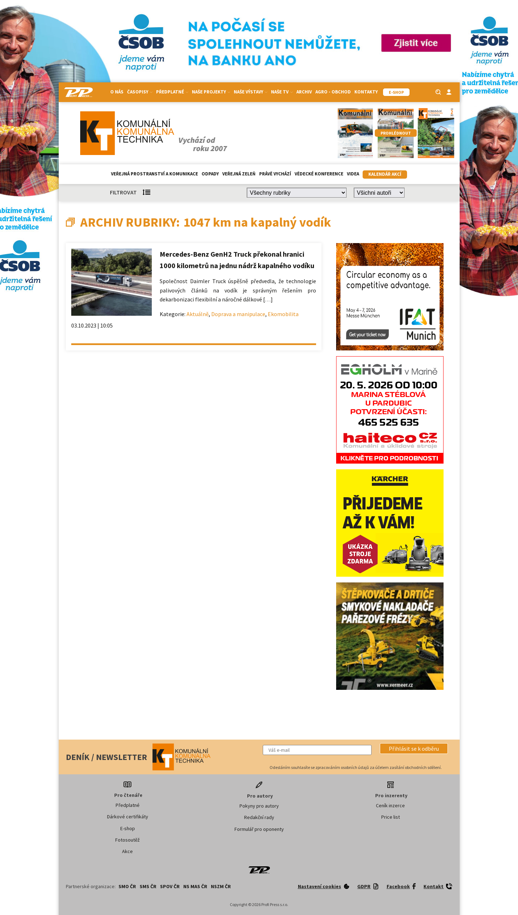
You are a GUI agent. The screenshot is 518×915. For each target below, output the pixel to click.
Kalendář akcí (384, 174)
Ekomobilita (283, 314)
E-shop (127, 828)
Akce (127, 851)
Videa (353, 174)
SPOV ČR (170, 886)
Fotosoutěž (127, 840)
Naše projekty (211, 92)
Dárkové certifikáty (127, 816)
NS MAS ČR (195, 886)
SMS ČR (148, 886)
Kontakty (366, 92)
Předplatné (172, 92)
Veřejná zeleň (239, 174)
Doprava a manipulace (238, 314)
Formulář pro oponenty (259, 829)
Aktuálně (198, 314)
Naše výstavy (250, 92)
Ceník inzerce (390, 805)
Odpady (210, 174)
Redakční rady (259, 817)
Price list (390, 817)
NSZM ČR (221, 886)
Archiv (304, 92)
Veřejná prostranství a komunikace (154, 174)
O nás (117, 92)
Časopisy (140, 92)
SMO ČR (127, 886)
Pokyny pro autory (259, 806)
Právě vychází (275, 174)
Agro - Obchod (333, 92)
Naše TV (282, 92)
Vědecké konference (319, 174)
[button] (414, 748)
